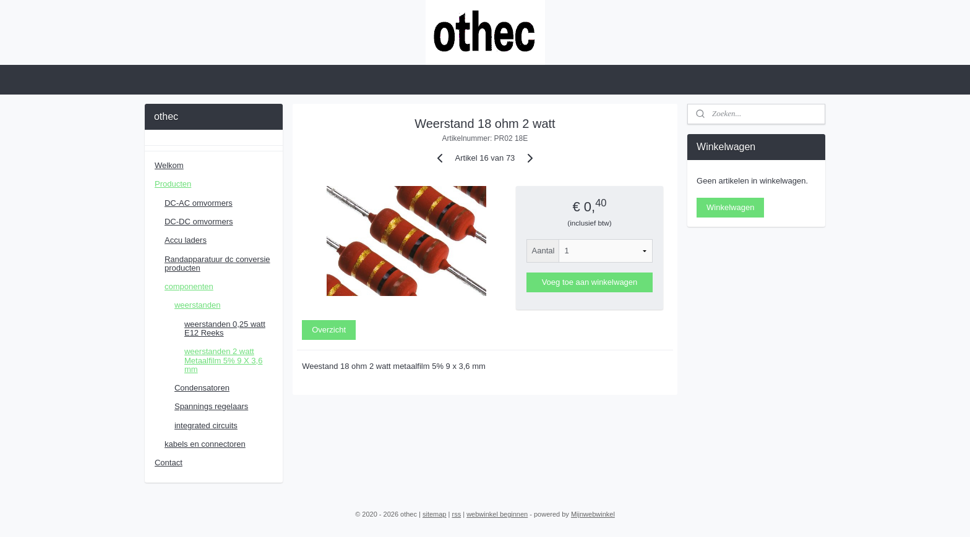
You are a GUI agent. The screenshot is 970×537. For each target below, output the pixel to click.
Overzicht (329, 329)
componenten (189, 286)
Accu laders (186, 240)
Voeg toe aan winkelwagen (590, 282)
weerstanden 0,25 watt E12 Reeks (224, 328)
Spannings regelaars (211, 406)
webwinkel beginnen (497, 514)
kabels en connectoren (205, 444)
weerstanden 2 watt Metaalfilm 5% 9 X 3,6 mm (223, 360)
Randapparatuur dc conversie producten (217, 264)
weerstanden (197, 305)
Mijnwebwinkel (593, 514)
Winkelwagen (730, 207)
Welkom (169, 165)
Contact (168, 462)
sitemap (435, 514)
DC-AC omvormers (199, 203)
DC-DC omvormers (199, 221)
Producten (173, 183)
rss (456, 514)
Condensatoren (202, 387)
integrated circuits (206, 425)
